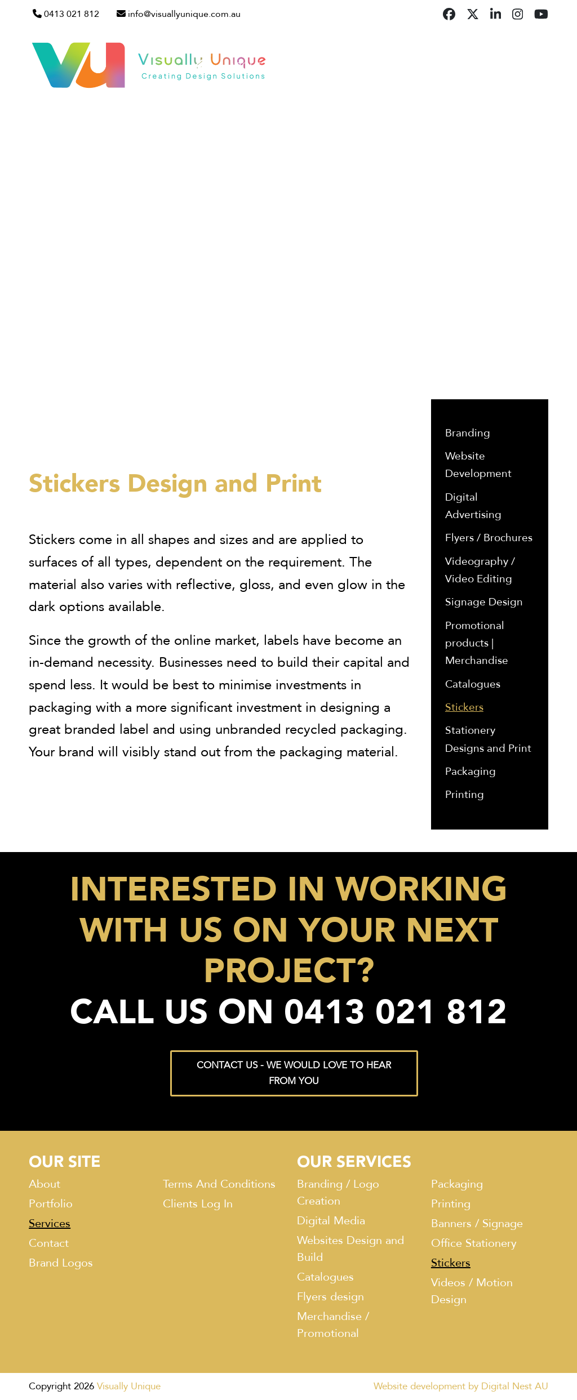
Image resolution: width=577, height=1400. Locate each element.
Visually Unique (129, 1386)
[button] (543, 65)
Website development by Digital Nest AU (461, 1386)
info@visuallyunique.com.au (184, 14)
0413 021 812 (71, 14)
